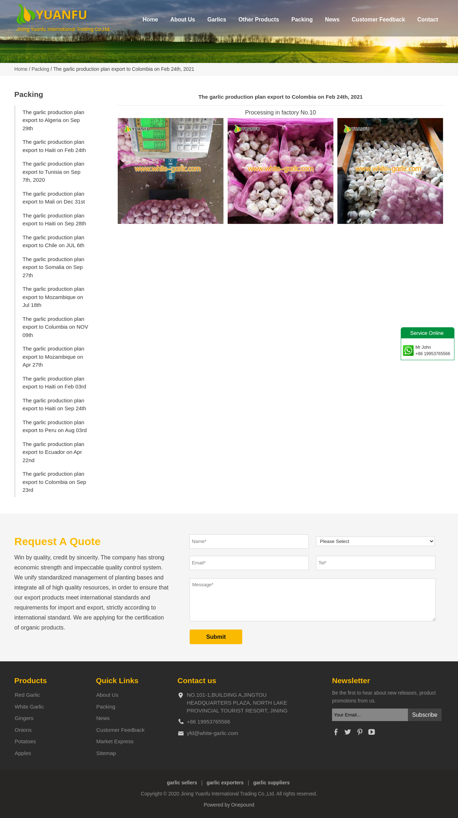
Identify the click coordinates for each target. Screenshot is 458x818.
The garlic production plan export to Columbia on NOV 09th (55, 327)
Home (150, 19)
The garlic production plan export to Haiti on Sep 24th (54, 404)
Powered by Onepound (229, 805)
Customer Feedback (378, 19)
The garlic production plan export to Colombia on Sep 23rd (54, 482)
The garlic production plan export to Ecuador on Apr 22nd (53, 452)
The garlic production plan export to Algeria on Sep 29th (53, 120)
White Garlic (29, 707)
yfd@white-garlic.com (212, 733)
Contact (427, 19)
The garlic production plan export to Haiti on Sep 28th (54, 219)
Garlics (216, 19)
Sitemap (106, 753)
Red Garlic (27, 695)
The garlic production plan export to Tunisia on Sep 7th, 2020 (53, 172)
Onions (23, 730)
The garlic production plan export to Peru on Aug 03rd (55, 426)
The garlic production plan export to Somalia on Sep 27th (53, 267)
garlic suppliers (271, 782)
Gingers (24, 718)
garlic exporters (225, 782)
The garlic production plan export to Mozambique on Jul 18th (53, 297)
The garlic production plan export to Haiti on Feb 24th (54, 146)
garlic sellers (182, 782)
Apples (23, 753)
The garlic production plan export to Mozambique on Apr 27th (53, 357)
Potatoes (25, 741)
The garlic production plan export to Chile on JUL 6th (53, 241)
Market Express (114, 741)
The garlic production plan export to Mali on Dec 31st (54, 198)
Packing (302, 19)
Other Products (258, 19)
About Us (182, 19)
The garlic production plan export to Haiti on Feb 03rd (54, 383)
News (332, 19)
